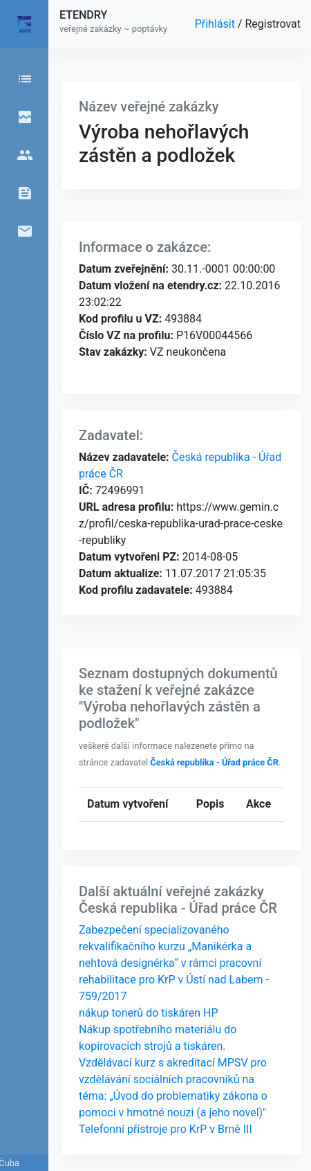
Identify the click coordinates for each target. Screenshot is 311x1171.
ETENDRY (83, 14)
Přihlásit (216, 23)
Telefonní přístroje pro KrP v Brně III (165, 1129)
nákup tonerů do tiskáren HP (148, 1012)
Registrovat (273, 23)
